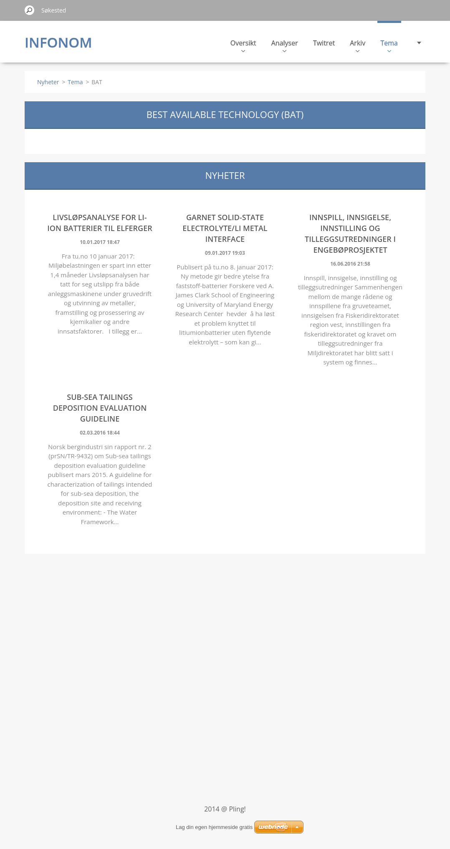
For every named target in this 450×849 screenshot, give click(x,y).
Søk (30, 10)
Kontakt (385, 45)
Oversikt (204, 45)
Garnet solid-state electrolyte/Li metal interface (224, 228)
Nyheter (48, 82)
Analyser (245, 45)
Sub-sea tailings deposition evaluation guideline (100, 408)
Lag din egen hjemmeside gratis (214, 827)
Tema (350, 45)
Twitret (285, 43)
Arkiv (318, 45)
